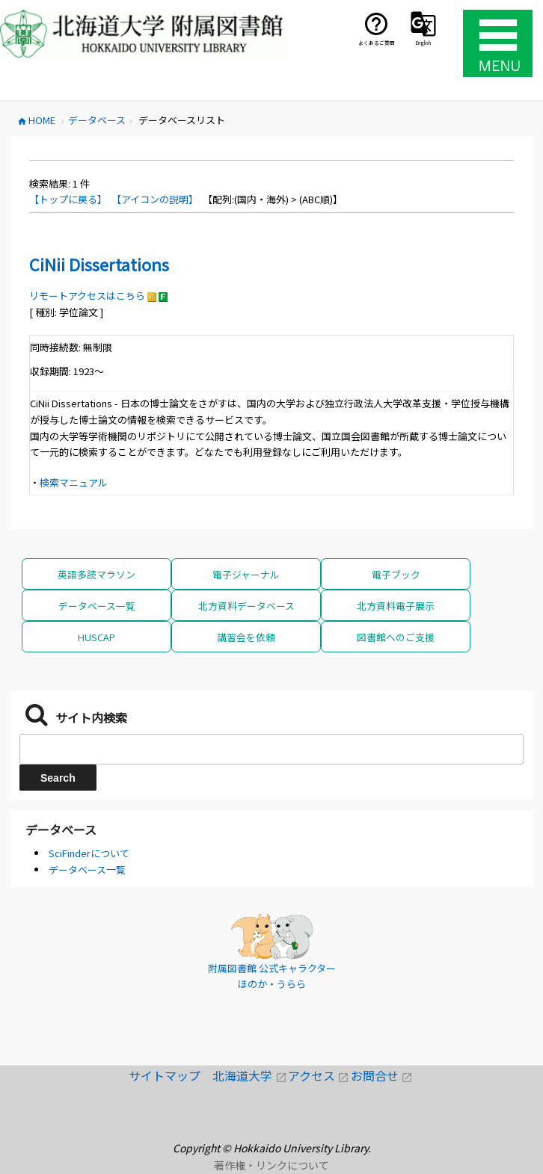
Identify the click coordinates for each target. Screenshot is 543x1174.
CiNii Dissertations (99, 264)
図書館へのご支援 (396, 637)
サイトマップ (170, 1075)
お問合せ (382, 1075)
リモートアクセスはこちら (87, 295)
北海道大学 (250, 1075)
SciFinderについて (89, 853)
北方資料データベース (246, 606)
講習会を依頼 (246, 637)
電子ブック (396, 574)
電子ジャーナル (246, 574)
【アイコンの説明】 (154, 199)
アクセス (319, 1075)
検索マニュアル (74, 482)
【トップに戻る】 (68, 199)
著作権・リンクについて (271, 1165)
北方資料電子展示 (396, 606)
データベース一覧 (96, 606)
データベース (60, 829)
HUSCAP (96, 637)
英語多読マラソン (96, 574)
